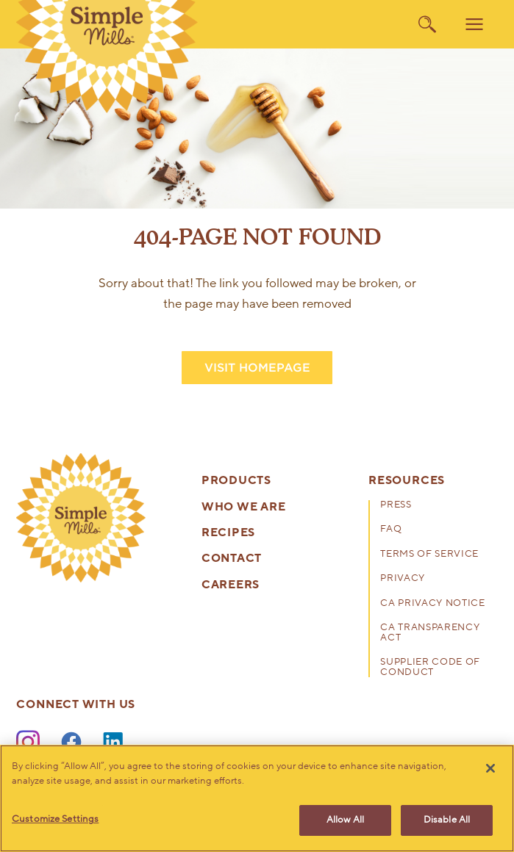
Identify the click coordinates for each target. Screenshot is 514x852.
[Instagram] (28, 742)
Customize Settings (55, 819)
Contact (231, 559)
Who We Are (243, 507)
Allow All (345, 819)
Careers (230, 585)
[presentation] (80, 517)
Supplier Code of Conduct (430, 668)
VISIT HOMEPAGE (257, 368)
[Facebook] (71, 742)
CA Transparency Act (429, 633)
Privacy (402, 579)
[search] (427, 24)
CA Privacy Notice (432, 604)
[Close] (490, 768)
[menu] (474, 24)
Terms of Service (429, 554)
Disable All (447, 819)
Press (395, 505)
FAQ (390, 529)
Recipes (228, 533)
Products (236, 481)
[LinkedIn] (114, 742)
